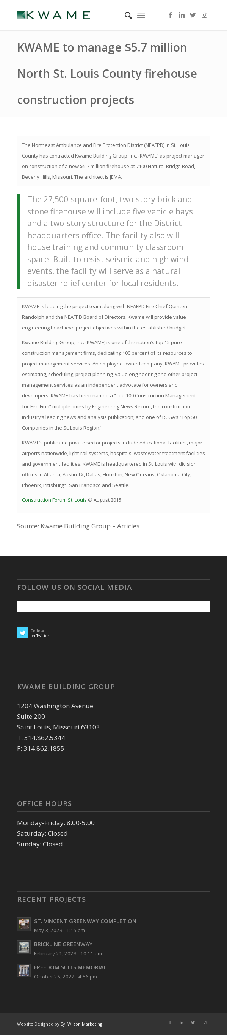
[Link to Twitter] (193, 15)
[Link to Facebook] (170, 15)
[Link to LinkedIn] (181, 15)
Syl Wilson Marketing (81, 1024)
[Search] (124, 15)
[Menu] (141, 15)
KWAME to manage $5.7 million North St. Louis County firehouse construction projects (107, 73)
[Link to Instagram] (204, 15)
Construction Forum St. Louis (54, 499)
